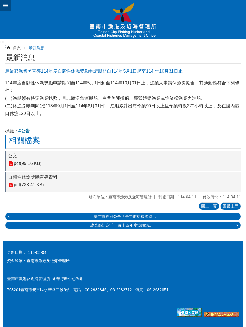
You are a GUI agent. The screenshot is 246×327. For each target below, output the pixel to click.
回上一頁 (209, 206)
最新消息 (36, 47)
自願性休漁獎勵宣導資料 (32, 177)
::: (2, 41)
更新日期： (17, 252)
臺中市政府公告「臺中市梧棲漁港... (125, 216)
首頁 (17, 47)
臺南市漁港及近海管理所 (123, 19)
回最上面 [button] (230, 206)
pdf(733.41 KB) (29, 185)
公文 (12, 155)
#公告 (24, 130)
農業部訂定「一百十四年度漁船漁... (121, 225)
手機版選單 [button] (5, 5)
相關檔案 (24, 140)
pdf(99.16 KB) (27, 163)
